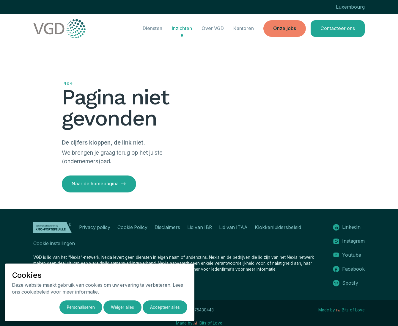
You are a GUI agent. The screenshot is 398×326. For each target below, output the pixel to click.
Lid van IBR (199, 227)
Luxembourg (350, 7)
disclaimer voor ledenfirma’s (208, 269)
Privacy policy (94, 227)
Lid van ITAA (233, 227)
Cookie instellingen (54, 243)
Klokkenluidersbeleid (278, 227)
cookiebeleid (36, 292)
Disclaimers (167, 227)
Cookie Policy (132, 227)
